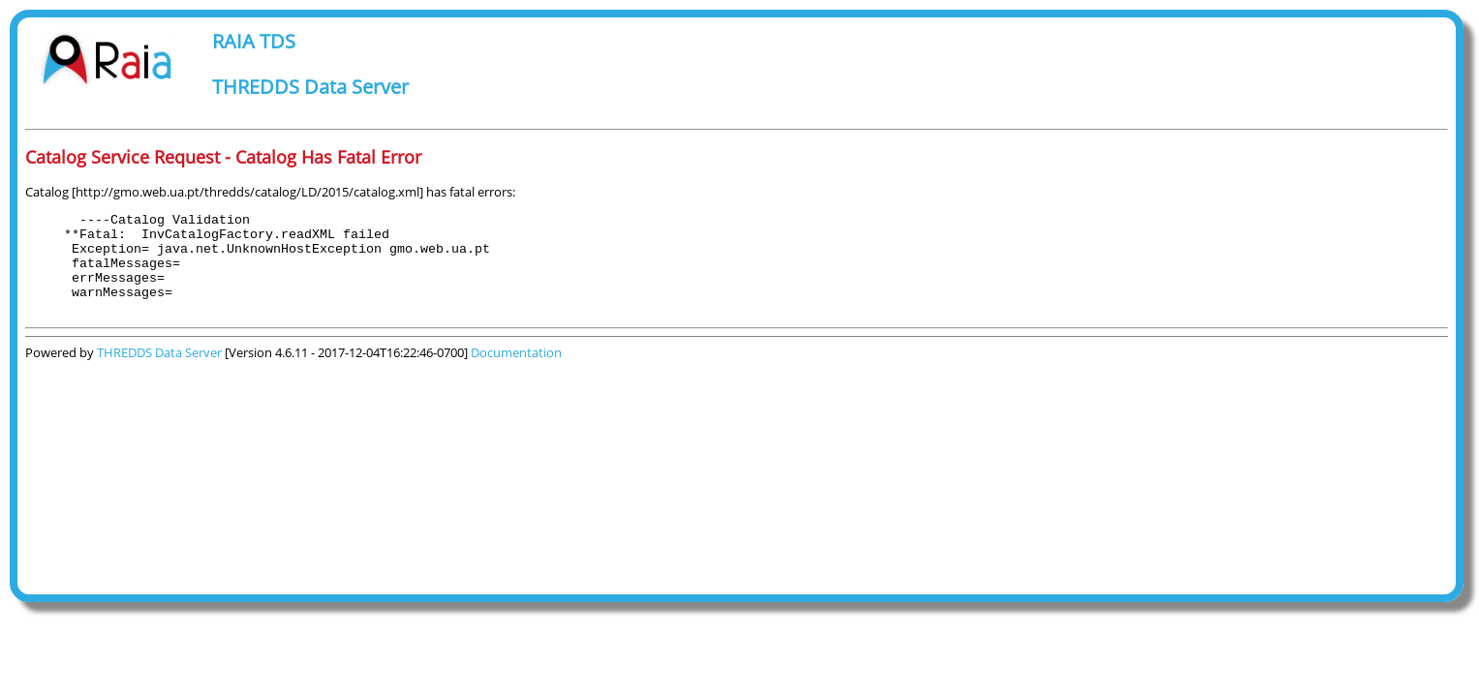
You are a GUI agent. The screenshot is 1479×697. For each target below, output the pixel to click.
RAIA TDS (253, 41)
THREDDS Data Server (310, 87)
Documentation (516, 372)
